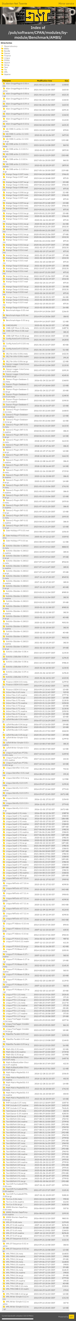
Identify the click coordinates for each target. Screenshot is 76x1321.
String (5, 65)
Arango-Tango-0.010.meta (15, 205)
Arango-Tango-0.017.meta (15, 279)
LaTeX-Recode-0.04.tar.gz (15, 724)
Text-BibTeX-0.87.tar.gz (14, 1148)
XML (4, 72)
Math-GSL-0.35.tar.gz (13, 1054)
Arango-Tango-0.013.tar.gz (15, 245)
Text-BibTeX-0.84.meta (14, 1119)
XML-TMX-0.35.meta (13, 1262)
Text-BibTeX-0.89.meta (14, 1159)
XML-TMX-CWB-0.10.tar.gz (15, 1294)
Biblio (5, 48)
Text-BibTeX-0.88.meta (14, 1151)
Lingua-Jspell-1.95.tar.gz (15, 851)
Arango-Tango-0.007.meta (15, 174)
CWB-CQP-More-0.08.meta (16, 328)
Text (4, 67)
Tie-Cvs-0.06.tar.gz (12, 1204)
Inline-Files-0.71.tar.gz (14, 714)
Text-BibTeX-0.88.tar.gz (14, 1157)
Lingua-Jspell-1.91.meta (14, 813)
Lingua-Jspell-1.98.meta (14, 870)
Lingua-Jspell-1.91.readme (16, 816)
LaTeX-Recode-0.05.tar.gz (15, 735)
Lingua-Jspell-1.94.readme (16, 840)
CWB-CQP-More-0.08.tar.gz (16, 336)
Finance (6, 55)
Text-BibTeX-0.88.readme (15, 1154)
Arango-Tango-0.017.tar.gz (15, 286)
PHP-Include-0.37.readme (15, 1105)
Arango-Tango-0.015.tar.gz (15, 265)
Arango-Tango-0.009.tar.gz (15, 203)
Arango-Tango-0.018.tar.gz (15, 297)
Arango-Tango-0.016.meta (15, 268)
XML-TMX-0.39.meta (13, 1278)
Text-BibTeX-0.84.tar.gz (14, 1124)
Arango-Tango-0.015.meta (15, 258)
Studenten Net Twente (14, 3)
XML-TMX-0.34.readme (14, 1256)
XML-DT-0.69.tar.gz (12, 1236)
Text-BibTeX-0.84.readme (15, 1121)
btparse (6, 74)
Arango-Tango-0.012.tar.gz (15, 234)
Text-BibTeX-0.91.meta (14, 1176)
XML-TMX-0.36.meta (13, 1270)
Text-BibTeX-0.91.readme (15, 1178)
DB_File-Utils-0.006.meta (15, 354)
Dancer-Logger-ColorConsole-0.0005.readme (16, 370)
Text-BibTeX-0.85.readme (15, 1130)
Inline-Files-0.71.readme (15, 711)
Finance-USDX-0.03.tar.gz (15, 689)
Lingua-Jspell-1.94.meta (14, 837)
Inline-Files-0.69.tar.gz (14, 698)
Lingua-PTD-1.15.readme (15, 997)
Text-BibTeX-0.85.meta (14, 1127)
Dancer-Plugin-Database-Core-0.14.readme (15, 400)
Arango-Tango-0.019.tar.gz (15, 307)
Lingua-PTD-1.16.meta (14, 1003)
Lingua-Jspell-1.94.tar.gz (15, 843)
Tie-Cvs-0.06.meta (12, 1199)
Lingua (5, 58)
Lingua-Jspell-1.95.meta (14, 845)
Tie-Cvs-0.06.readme (13, 1202)
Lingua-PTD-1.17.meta (14, 1011)
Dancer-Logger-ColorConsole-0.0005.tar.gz (16, 375)
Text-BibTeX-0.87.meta (14, 1143)
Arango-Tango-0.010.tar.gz (15, 213)
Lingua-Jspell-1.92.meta (14, 821)
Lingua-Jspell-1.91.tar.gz (15, 818)
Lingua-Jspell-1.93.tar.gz (15, 835)
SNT (71, 1317)
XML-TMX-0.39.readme (14, 1281)
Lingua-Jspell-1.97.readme (16, 865)
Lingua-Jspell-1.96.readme (16, 856)
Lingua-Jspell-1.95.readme (16, 848)
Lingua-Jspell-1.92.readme (16, 824)
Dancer (5, 53)
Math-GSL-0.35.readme (14, 1052)
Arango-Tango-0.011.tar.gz (15, 224)
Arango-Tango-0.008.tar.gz (15, 192)
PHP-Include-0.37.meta (14, 1102)
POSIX (5, 60)
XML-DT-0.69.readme (13, 1233)
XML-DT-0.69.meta (12, 1230)
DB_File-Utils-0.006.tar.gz (15, 361)
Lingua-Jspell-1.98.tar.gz (15, 875)
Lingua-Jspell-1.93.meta (14, 829)
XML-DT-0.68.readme (13, 1225)
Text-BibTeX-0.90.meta (14, 1168)
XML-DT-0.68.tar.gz (12, 1228)
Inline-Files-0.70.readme (15, 703)
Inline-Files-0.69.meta (14, 692)
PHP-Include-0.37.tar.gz (14, 1108)
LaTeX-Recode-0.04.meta (15, 716)
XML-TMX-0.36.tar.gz (13, 1275)
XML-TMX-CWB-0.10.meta (15, 1286)
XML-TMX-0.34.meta (13, 1253)
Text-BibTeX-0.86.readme (15, 1138)
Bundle (5, 51)
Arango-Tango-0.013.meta (15, 237)
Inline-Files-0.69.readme (15, 695)
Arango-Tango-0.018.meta (15, 289)
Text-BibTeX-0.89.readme (15, 1162)
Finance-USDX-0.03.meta (15, 682)
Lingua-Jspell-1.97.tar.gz (15, 867)
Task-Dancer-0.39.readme (15, 1113)
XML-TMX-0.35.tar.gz (13, 1267)
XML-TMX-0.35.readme (14, 1264)
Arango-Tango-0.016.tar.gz (15, 276)
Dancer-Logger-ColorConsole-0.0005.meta (16, 365)
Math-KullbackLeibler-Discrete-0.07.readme (16, 1063)
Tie (4, 69)
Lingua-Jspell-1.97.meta (14, 862)
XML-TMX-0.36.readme (14, 1272)
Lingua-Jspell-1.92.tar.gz (15, 827)
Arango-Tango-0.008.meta (15, 185)
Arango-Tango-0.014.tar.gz (15, 255)
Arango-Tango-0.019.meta (15, 300)
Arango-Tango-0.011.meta (15, 216)
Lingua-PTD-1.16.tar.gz (14, 1008)
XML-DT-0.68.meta (12, 1222)
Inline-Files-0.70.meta (14, 700)
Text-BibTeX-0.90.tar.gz (14, 1173)
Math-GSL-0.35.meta (13, 1049)
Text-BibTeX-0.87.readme (15, 1146)
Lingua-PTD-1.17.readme (15, 1013)
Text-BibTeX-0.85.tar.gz (14, 1132)
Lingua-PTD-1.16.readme (15, 1005)
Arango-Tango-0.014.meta (15, 247)
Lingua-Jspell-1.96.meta (14, 854)
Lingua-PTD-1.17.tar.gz (14, 1016)
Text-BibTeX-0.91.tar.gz (14, 1181)
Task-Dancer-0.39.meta (14, 1111)
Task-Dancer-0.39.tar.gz (14, 1116)
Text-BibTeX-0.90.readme (15, 1170)
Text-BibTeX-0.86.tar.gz (14, 1140)
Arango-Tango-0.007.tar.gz (15, 182)
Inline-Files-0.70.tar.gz (14, 706)
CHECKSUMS (10, 325)
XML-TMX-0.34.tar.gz (13, 1259)
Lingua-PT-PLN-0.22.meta (15, 939)
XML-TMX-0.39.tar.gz (13, 1283)
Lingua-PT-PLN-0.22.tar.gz (15, 946)
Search (5, 62)
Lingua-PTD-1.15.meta (14, 994)
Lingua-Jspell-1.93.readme (16, 832)
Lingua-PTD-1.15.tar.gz (14, 1000)
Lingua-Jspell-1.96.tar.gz (15, 859)
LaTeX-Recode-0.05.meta (15, 727)
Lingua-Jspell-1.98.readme (16, 873)
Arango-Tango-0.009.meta (15, 195)
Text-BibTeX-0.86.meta (14, 1135)
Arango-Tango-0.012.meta (15, 226)
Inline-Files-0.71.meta (14, 708)
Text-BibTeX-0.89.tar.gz (14, 1165)
